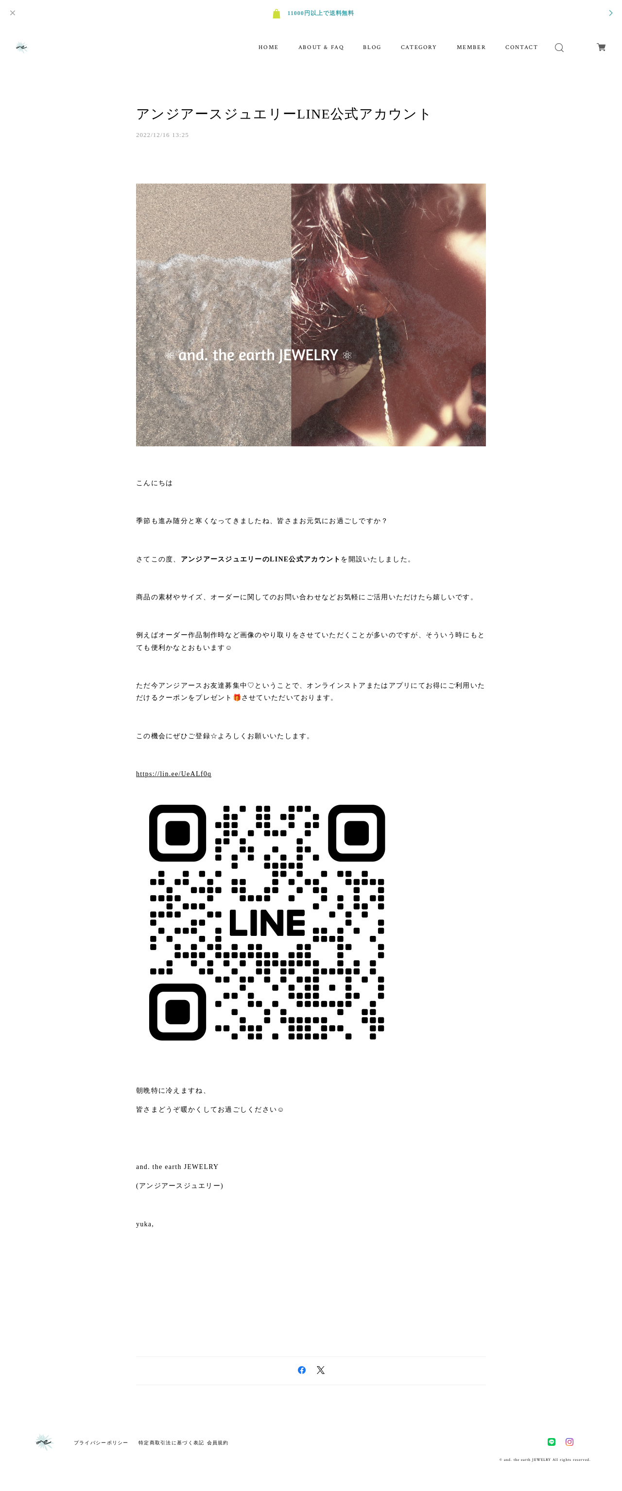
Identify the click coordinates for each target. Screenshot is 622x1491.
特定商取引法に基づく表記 (171, 1442)
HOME (268, 47)
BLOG (372, 47)
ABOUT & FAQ (321, 47)
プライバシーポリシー (101, 1442)
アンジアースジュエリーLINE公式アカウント (284, 113)
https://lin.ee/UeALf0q (173, 774)
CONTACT (521, 47)
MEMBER (471, 47)
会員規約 (218, 1442)
